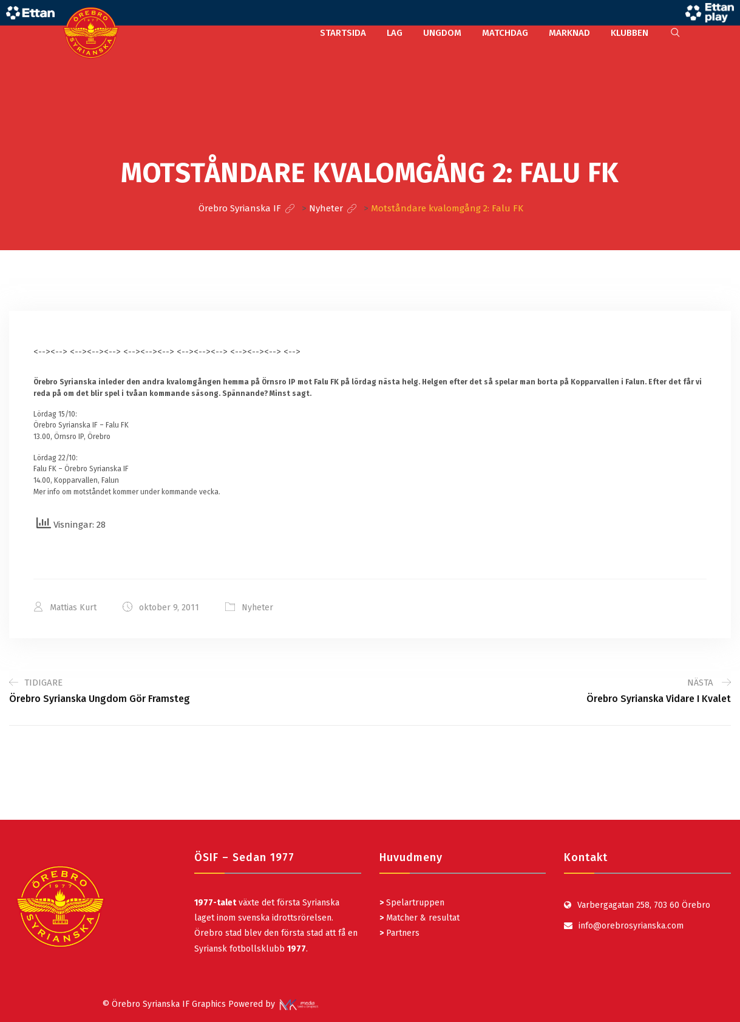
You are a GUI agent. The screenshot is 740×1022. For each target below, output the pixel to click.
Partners (399, 933)
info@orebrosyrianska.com (631, 926)
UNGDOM (442, 32)
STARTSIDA (343, 32)
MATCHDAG (505, 32)
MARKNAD (569, 32)
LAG (394, 32)
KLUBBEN (629, 32)
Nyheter (257, 607)
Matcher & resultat (419, 918)
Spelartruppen (414, 903)
